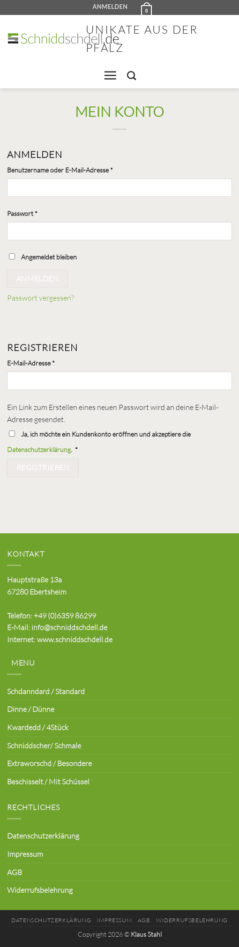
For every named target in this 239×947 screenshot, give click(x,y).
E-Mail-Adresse (48, 362)
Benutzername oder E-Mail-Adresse (77, 169)
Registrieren (43, 467)
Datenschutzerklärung (39, 449)
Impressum (25, 853)
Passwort (39, 212)
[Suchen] (131, 75)
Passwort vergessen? (40, 297)
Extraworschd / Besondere (49, 763)
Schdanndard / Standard (46, 691)
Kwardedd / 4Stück (37, 727)
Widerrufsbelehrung (40, 889)
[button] (145, 7)
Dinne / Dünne (30, 708)
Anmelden (37, 278)
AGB (14, 872)
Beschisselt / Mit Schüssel (48, 781)
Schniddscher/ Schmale (44, 745)
